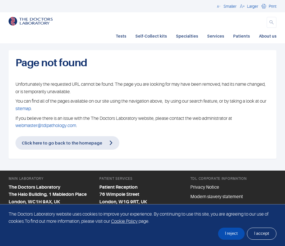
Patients (241, 36)
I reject (231, 233)
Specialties (187, 36)
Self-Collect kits (151, 36)
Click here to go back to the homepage (62, 142)
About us (267, 36)
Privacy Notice (204, 187)
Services (215, 36)
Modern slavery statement (216, 196)
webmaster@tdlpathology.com (45, 125)
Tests (121, 36)
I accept (261, 233)
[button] (225, 6)
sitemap (23, 108)
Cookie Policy (124, 221)
